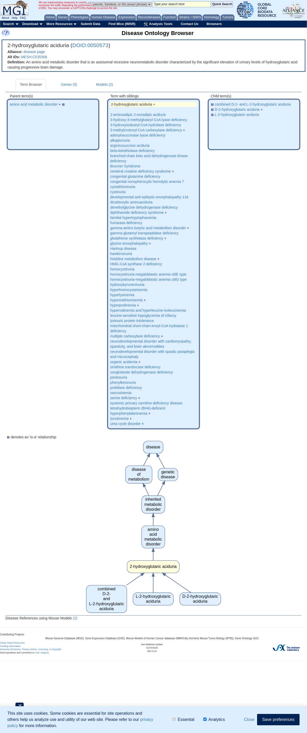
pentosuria (118, 377)
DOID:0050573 (90, 45)
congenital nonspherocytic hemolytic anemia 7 (147, 182)
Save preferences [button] (278, 719)
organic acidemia (123, 362)
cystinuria (117, 192)
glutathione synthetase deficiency (136, 238)
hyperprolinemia (123, 305)
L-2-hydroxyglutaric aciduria (237, 115)
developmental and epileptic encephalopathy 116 (149, 197)
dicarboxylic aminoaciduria (131, 202)
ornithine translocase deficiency (135, 367)
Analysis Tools (158, 24)
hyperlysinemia (122, 295)
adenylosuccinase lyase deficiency (137, 135)
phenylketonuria (123, 382)
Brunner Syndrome (125, 166)
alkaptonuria (120, 140)
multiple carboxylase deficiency (135, 336)
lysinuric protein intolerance (132, 321)
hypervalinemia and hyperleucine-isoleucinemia (148, 310)
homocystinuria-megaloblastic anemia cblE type (148, 274)
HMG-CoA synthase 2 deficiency (136, 264)
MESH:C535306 (34, 57)
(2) (75, 618)
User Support (42, 652)
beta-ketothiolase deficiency (132, 151)
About (5, 17)
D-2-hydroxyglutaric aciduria (237, 109)
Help (14, 17)
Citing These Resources (12, 643)
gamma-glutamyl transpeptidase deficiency (144, 233)
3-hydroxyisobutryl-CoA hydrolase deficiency (145, 125)
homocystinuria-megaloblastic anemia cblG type (148, 279)
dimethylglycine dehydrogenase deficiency (144, 207)
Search (8, 24)
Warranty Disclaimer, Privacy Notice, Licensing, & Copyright (30, 649)
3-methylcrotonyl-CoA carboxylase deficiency (146, 130)
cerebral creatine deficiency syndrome (140, 171)
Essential (183, 719)
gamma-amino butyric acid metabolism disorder (148, 228)
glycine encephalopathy (129, 243)
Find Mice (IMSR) (121, 24)
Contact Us (189, 24)
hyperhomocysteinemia (128, 290)
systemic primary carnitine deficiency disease (146, 403)
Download (30, 24)
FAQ (23, 17)
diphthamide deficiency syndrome (137, 212)
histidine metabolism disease (133, 259)
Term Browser (31, 84)
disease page (34, 52)
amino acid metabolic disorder (34, 104)
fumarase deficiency (126, 223)
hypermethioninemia (126, 300)
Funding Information (10, 646)
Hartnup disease (123, 248)
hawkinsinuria (121, 254)
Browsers (214, 24)
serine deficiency (123, 398)
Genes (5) (69, 84)
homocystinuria (122, 269)
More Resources (59, 24)
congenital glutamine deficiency (135, 176)
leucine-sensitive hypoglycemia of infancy (143, 315)
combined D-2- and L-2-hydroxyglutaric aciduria (253, 104)
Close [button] (249, 719)
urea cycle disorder (125, 424)
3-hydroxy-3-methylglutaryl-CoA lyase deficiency (148, 120)
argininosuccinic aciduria (130, 145)
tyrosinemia (119, 418)
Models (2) (104, 84)
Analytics (214, 719)
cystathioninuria (122, 187)
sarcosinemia (120, 393)
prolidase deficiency (126, 388)
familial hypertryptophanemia (133, 218)
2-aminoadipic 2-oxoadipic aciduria (138, 115)
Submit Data (90, 24)
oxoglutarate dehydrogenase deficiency (141, 372)
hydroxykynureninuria (127, 285)
